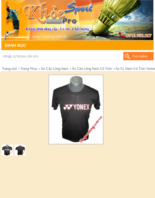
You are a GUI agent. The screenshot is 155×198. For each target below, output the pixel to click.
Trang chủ (9, 69)
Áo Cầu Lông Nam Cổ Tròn (92, 69)
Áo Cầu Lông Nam (54, 69)
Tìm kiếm (139, 56)
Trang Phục (28, 69)
